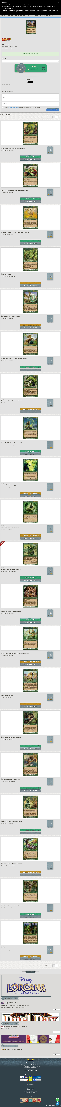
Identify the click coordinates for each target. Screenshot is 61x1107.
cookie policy (11, 8)
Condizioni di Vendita (30, 1092)
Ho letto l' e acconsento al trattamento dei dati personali (22, 107)
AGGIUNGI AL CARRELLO (30, 156)
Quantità (4, 58)
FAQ (31, 1087)
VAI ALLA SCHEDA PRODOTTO (30, 159)
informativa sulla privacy (13, 107)
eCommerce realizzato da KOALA (53, 1105)
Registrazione (30, 1088)
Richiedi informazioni (53, 109)
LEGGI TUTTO (56, 1009)
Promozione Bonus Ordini (30, 1091)
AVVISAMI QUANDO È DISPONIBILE (31, 283)
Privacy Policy (30, 1089)
